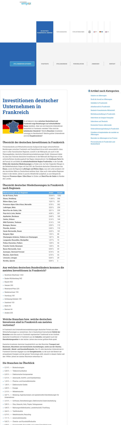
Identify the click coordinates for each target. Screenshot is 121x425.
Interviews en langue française (102, 118)
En (107, 32)
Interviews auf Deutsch (99, 121)
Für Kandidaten (62, 32)
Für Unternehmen (78, 32)
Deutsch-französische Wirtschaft (103, 110)
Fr (95, 32)
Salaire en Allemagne (99, 96)
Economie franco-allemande (101, 125)
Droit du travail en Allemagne (101, 99)
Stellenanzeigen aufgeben (22, 64)
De (101, 32)
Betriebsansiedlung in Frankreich (103, 114)
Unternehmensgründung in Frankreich (105, 129)
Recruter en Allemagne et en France (104, 138)
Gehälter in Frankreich (99, 103)
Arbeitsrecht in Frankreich (100, 107)
